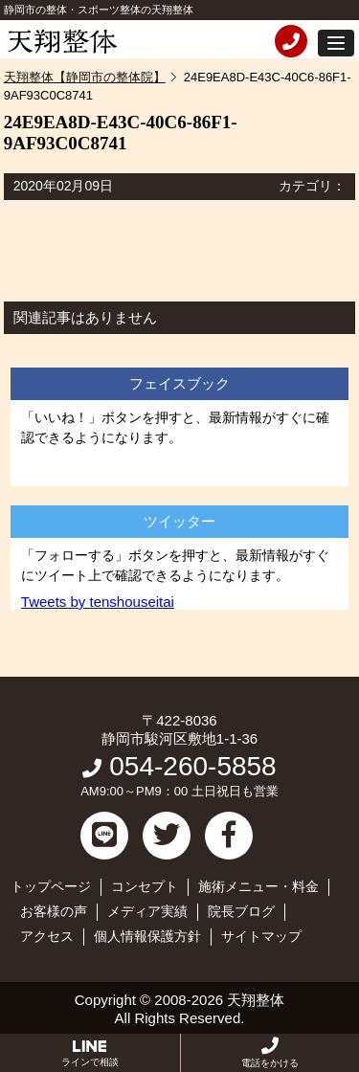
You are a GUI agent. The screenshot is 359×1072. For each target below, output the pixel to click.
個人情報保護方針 (147, 936)
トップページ (51, 886)
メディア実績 (147, 911)
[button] (336, 43)
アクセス (47, 936)
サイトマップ (261, 936)
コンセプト (144, 886)
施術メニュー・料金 (258, 886)
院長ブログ (241, 911)
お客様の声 (53, 911)
